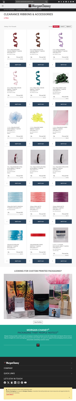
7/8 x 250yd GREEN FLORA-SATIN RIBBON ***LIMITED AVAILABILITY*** (59, 89)
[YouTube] (73, 1)
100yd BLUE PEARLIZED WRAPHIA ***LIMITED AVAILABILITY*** (13, 246)
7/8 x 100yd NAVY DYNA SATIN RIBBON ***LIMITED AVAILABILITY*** (60, 168)
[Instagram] (68, 1)
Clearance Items (20, 9)
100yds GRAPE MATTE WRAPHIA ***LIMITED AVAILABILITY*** (58, 208)
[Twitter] (61, 1)
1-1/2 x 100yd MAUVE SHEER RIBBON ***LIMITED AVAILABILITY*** (60, 129)
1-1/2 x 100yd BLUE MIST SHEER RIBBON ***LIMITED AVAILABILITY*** (14, 129)
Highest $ (68, 26)
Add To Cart (18, 64)
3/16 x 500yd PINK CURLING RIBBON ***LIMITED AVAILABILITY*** (14, 89)
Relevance (56, 26)
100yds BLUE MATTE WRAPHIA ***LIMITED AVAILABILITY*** (15, 207)
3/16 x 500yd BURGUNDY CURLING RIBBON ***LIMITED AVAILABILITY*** (14, 51)
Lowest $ (62, 26)
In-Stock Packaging (9, 9)
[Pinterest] (70, 1)
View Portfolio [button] (38, 322)
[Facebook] (59, 1)
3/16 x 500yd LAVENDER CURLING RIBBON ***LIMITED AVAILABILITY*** (60, 51)
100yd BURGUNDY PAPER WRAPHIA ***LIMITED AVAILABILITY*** (36, 246)
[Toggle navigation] (2, 6)
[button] (2, 6)
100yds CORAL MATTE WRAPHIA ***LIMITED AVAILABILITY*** (35, 208)
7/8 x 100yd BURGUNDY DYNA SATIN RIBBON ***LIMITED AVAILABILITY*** (14, 168)
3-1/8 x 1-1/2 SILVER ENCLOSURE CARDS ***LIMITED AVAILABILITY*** (61, 246)
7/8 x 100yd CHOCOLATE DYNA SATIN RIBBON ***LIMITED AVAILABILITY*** (38, 168)
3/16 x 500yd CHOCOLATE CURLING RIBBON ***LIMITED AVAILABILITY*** (37, 51)
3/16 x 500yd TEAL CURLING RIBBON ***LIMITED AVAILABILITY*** (37, 89)
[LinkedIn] (66, 1)
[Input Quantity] (7, 65)
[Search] (29, 1)
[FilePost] (63, 1)
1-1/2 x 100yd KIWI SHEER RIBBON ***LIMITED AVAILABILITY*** (36, 129)
